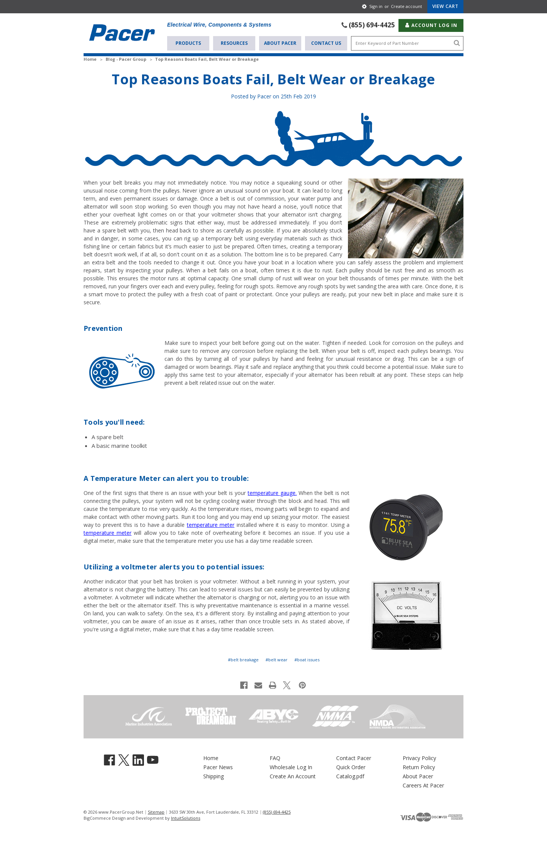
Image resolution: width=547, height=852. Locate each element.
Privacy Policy (419, 757)
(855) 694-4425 (372, 24)
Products (188, 42)
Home (210, 757)
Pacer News (218, 766)
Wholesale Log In (291, 766)
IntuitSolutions (185, 817)
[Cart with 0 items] (445, 6)
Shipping (213, 775)
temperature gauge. (272, 492)
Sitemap (156, 811)
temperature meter (210, 524)
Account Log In (431, 24)
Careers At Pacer (423, 785)
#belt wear (277, 659)
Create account (406, 6)
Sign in (376, 6)
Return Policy (419, 766)
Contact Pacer (353, 757)
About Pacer (280, 42)
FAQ (275, 757)
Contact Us (326, 42)
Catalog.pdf (350, 775)
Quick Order (350, 766)
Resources (234, 42)
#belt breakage (243, 659)
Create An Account (293, 775)
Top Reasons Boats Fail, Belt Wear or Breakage (273, 79)
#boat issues (306, 659)
